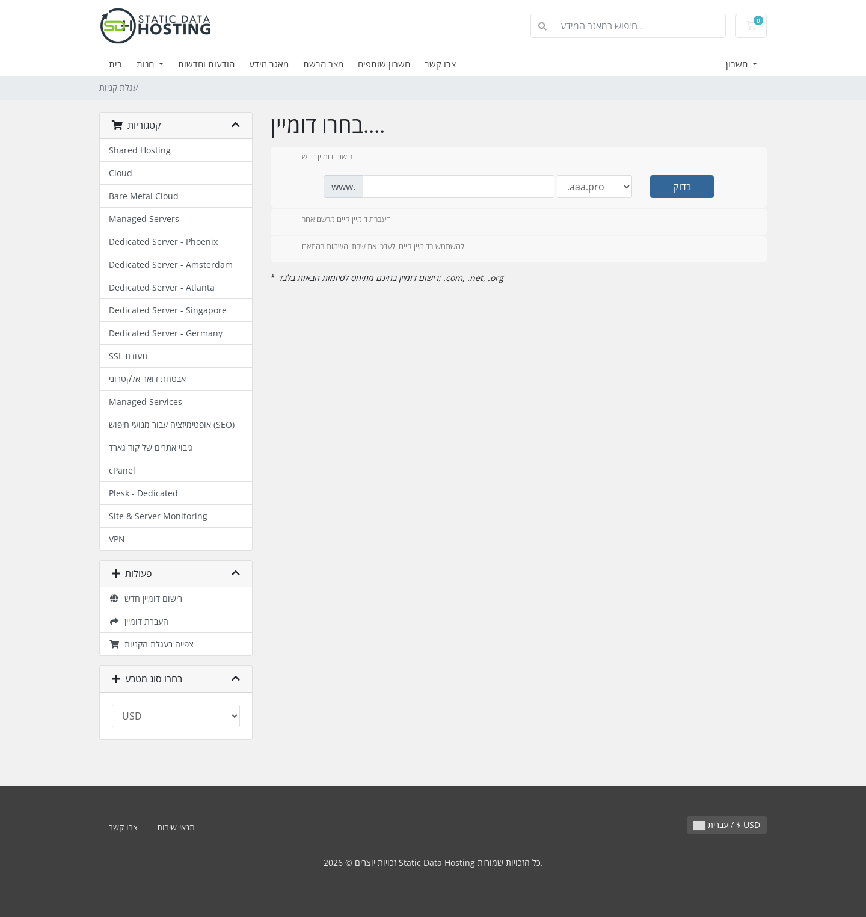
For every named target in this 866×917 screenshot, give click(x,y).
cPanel (122, 470)
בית (115, 64)
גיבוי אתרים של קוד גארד (150, 447)
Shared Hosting (140, 150)
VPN (117, 539)
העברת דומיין (138, 621)
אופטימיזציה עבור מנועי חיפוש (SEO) (172, 424)
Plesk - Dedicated (143, 493)
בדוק (682, 186)
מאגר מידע (269, 64)
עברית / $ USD (726, 824)
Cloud (120, 173)
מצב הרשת (323, 64)
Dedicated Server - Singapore (168, 310)
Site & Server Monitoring (158, 516)
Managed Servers (144, 218)
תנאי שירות (176, 827)
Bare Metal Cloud (144, 196)
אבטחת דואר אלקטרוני (147, 378)
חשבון (738, 64)
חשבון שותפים (384, 64)
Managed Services (145, 401)
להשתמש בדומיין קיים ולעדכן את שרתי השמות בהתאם (373, 247)
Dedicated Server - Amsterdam (171, 264)
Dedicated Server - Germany (166, 333)
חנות (146, 64)
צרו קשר (440, 64)
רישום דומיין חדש (145, 598)
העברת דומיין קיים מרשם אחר (337, 220)
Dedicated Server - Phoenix (163, 241)
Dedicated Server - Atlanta (162, 287)
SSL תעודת (128, 356)
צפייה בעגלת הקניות (151, 644)
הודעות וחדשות (206, 64)
